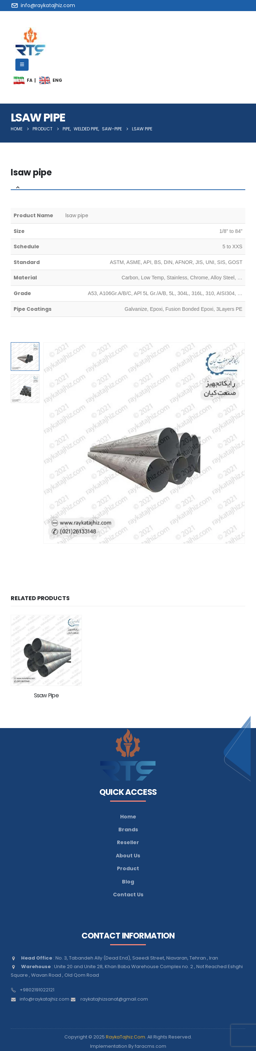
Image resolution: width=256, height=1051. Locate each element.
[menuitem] (19, 80)
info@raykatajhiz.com (44, 999)
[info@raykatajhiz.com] (44, 5)
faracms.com (150, 1046)
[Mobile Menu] (22, 65)
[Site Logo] (30, 41)
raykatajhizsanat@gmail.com (114, 999)
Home (128, 816)
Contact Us (128, 894)
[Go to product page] (46, 650)
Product (128, 868)
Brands (128, 829)
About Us (128, 855)
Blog (128, 881)
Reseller (128, 842)
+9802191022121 (37, 990)
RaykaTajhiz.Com (125, 1037)
